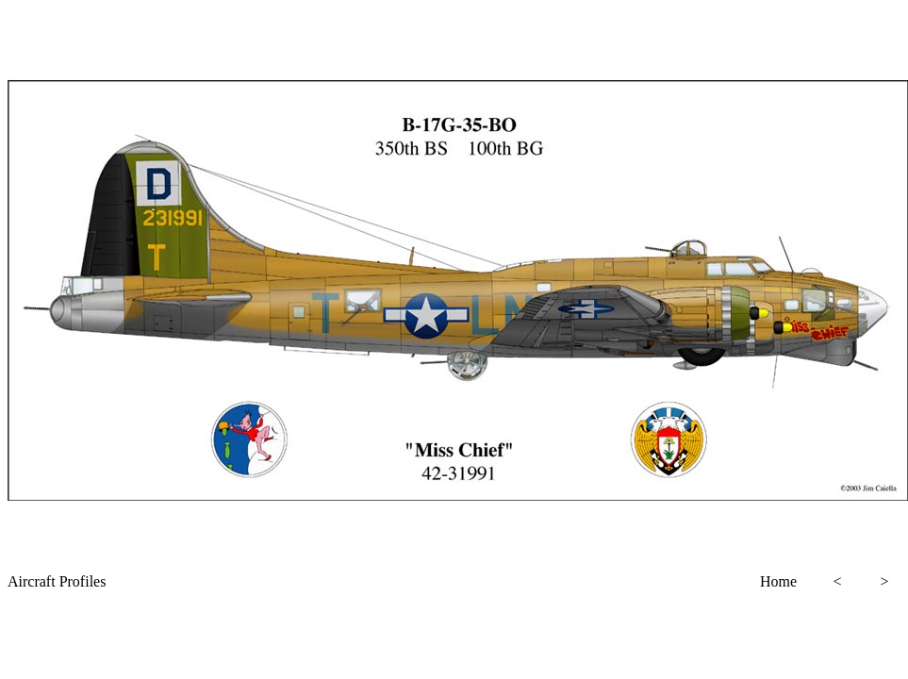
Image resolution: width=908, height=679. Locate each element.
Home (778, 581)
